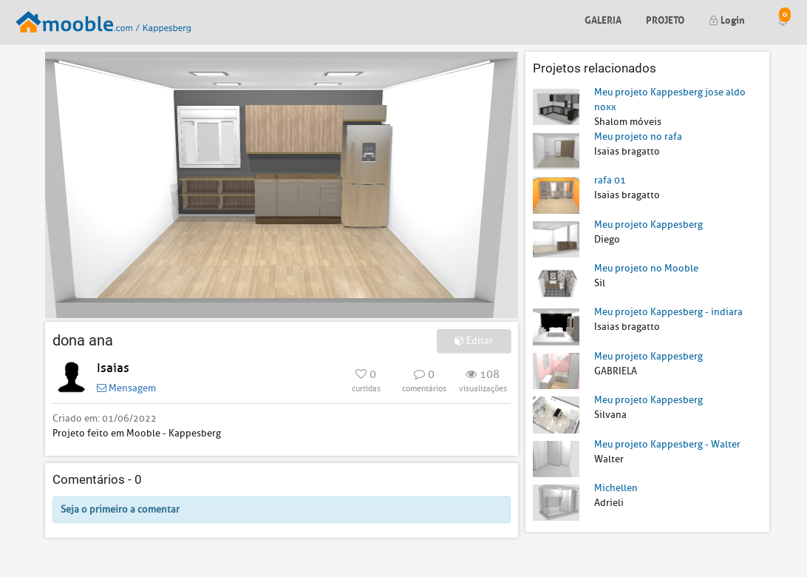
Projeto (665, 19)
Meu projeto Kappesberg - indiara (668, 312)
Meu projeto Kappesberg (648, 224)
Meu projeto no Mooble (646, 268)
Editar (473, 340)
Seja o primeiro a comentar (120, 509)
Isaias (113, 368)
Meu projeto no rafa (638, 136)
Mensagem (126, 388)
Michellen (616, 488)
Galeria (603, 19)
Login (727, 19)
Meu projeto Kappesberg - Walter (667, 444)
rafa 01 (610, 180)
